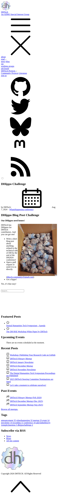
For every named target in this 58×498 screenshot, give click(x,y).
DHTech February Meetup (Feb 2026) (26, 397)
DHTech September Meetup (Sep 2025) (26, 405)
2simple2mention (9, 425)
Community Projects (9, 73)
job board (5, 68)
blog (8, 61)
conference (28, 209)
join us (4, 75)
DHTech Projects (9, 71)
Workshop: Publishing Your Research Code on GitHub (32, 355)
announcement (8, 420)
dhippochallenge (25, 425)
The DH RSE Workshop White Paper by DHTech (26, 331)
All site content (12, 441)
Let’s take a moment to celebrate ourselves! (28, 385)
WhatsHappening (16, 209)
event (45, 420)
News (8, 436)
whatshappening (24, 420)
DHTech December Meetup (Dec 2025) (26, 401)
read (4, 59)
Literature (23, 73)
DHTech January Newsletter (21, 362)
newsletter (7, 423)
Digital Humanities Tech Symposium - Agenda (25, 325)
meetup (37, 420)
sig (2, 64)
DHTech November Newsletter (23, 369)
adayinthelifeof (43, 423)
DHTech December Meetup (21, 366)
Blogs (8, 438)
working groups (7, 66)
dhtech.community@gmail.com (20, 277)
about (3, 57)
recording (18, 423)
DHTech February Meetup (21, 359)
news (3, 61)
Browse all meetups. (9, 409)
